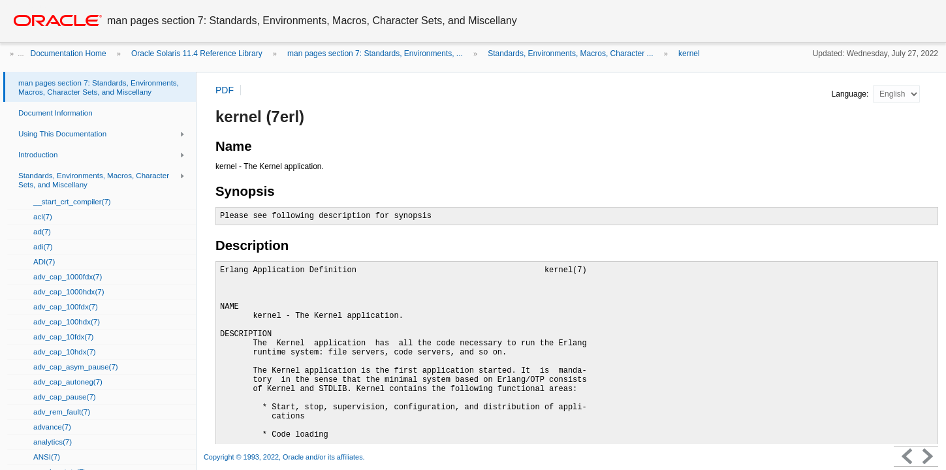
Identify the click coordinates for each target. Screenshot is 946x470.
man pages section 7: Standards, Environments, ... (375, 53)
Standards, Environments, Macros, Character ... (570, 53)
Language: (851, 94)
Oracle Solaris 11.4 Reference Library (196, 53)
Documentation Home (68, 53)
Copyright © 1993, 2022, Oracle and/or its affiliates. (285, 457)
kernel (689, 53)
